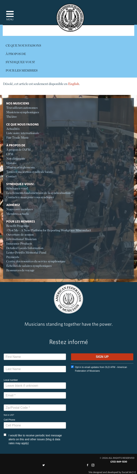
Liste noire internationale (22, 133)
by (110, 472)
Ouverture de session (20, 234)
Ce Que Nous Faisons (23, 45)
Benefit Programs (17, 226)
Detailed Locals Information (24, 248)
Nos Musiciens (17, 103)
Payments (12, 257)
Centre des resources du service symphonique (36, 261)
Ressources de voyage (20, 270)
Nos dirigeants (15, 158)
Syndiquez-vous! (20, 62)
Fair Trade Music (17, 137)
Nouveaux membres (19, 209)
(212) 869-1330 (118, 461)
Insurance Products (19, 243)
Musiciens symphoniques (22, 112)
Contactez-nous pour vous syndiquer (30, 197)
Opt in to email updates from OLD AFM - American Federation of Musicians (99, 368)
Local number (11, 380)
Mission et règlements (20, 167)
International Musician (21, 239)
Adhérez (13, 205)
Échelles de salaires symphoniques (29, 266)
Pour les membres (22, 70)
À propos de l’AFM (18, 149)
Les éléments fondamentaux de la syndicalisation (38, 193)
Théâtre (11, 116)
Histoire (11, 163)
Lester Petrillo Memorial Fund (26, 252)
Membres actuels (17, 214)
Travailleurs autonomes (22, 108)
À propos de (16, 54)
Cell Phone (9, 419)
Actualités (12, 129)
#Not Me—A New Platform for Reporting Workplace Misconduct (48, 230)
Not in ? (9, 415)
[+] (134, 472)
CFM (9, 154)
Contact (11, 176)
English (73, 84)
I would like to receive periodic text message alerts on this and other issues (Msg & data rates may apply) (33, 439)
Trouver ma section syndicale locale (29, 172)
